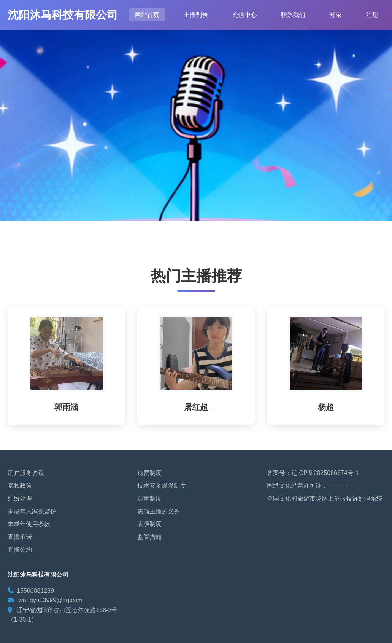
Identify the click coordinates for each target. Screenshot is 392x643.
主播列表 (196, 14)
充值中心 (244, 14)
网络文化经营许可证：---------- (307, 485)
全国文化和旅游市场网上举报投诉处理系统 (324, 498)
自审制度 (149, 498)
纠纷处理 (20, 498)
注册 (372, 14)
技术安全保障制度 (161, 485)
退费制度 (149, 473)
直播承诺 (20, 537)
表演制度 (149, 524)
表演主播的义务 (158, 511)
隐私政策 (20, 485)
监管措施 (149, 537)
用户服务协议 (26, 473)
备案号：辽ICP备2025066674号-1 (313, 473)
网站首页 (147, 14)
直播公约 (20, 549)
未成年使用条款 (29, 524)
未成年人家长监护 (32, 511)
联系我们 (293, 14)
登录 (336, 14)
